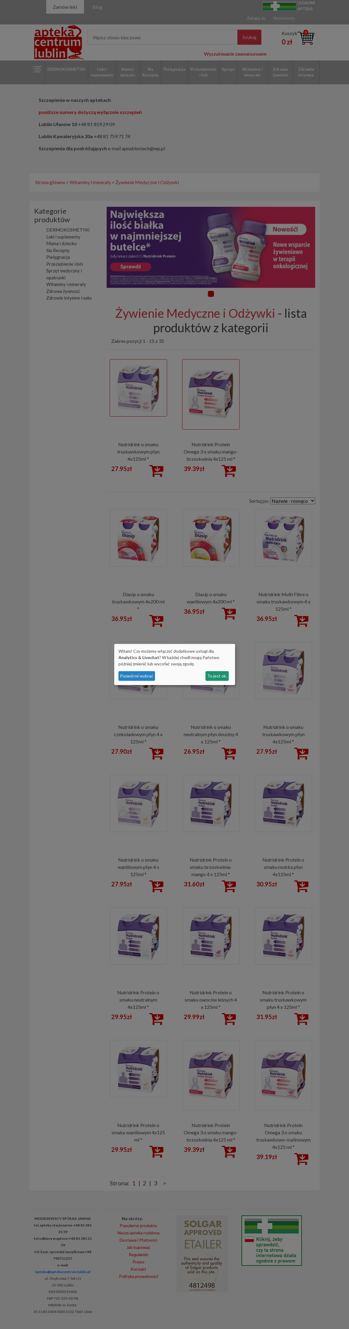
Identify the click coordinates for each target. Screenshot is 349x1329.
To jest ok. (217, 675)
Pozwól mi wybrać (136, 675)
